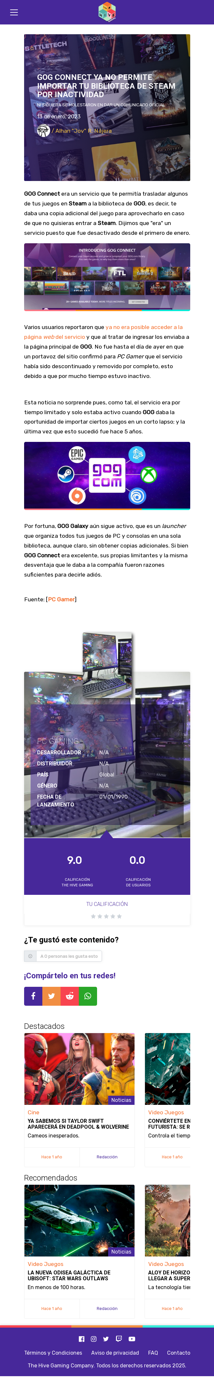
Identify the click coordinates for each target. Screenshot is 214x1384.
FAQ (153, 1353)
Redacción (107, 1156)
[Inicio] (107, 12)
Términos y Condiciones (53, 1353)
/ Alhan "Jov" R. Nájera (74, 131)
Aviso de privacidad (115, 1353)
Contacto (178, 1353)
